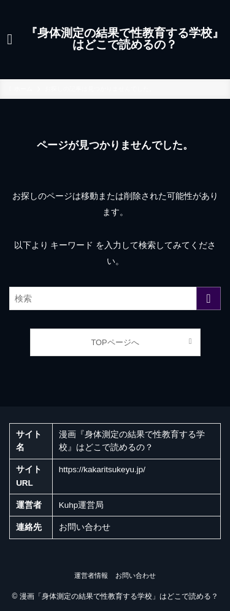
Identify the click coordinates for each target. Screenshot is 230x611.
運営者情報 (91, 575)
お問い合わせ (84, 527)
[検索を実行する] (208, 299)
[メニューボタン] (10, 39)
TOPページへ (115, 342)
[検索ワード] (115, 299)
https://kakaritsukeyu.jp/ (102, 469)
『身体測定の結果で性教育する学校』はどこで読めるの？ (125, 39)
